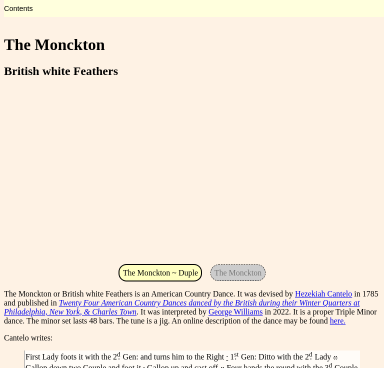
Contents (18, 8)
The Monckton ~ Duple (160, 272)
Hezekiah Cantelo (323, 294)
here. (338, 320)
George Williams (235, 312)
